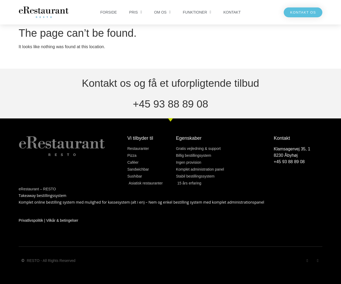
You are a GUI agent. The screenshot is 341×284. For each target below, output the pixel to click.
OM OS (162, 12)
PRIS (135, 12)
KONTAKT (232, 12)
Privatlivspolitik (31, 220)
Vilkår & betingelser (62, 220)
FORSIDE (108, 12)
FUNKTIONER (197, 12)
